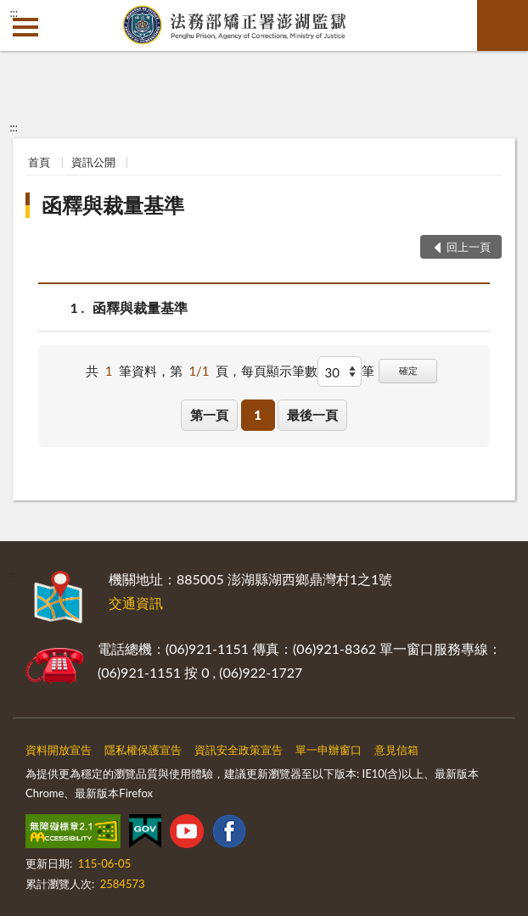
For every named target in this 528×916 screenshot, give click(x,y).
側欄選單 (25, 27)
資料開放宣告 (58, 750)
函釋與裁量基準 (113, 205)
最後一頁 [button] (312, 414)
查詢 (502, 25)
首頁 (39, 162)
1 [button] (257, 414)
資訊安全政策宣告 (238, 750)
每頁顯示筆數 (279, 370)
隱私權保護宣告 (143, 750)
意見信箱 (396, 750)
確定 (408, 370)
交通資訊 (136, 603)
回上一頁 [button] (469, 247)
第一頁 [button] (209, 414)
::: (13, 13)
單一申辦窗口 (328, 750)
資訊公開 (93, 162)
